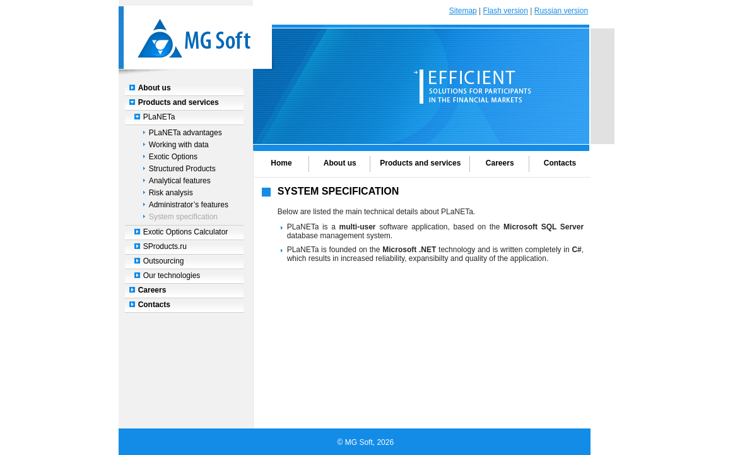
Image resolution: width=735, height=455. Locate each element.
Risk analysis (171, 192)
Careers (152, 290)
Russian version (561, 10)
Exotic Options (173, 156)
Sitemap (463, 10)
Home (281, 163)
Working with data (179, 144)
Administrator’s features (188, 204)
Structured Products (182, 168)
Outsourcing (163, 261)
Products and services (178, 102)
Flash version (505, 10)
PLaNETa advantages (185, 132)
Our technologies (172, 275)
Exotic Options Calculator (185, 232)
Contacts (154, 304)
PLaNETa (159, 116)
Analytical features (180, 180)
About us (154, 87)
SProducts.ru (165, 246)
